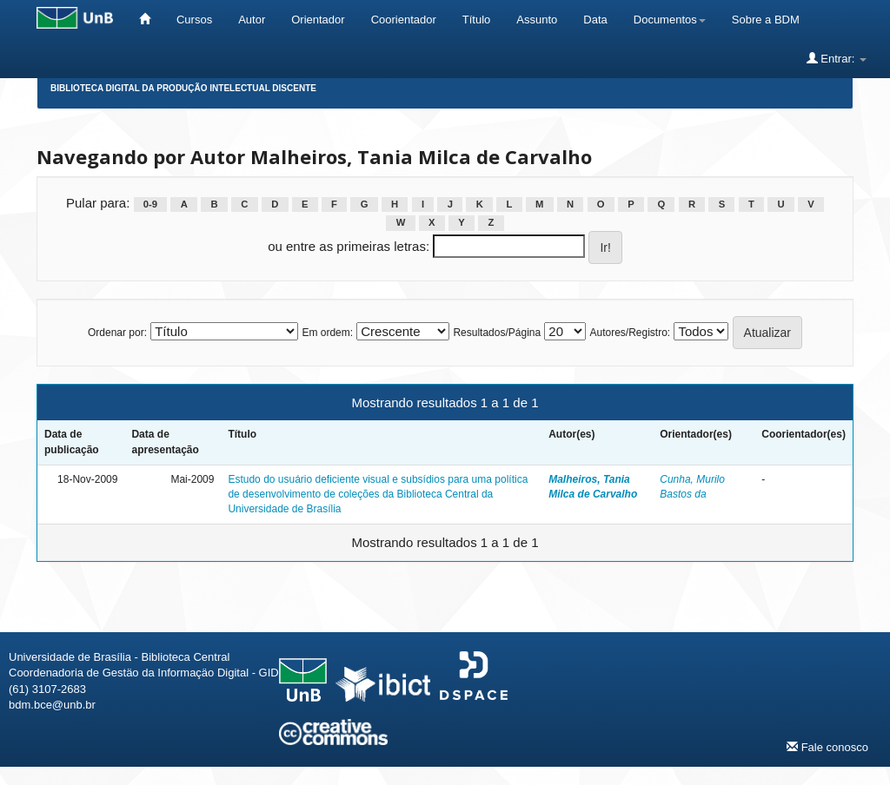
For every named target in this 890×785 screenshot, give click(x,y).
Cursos (194, 19)
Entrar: (837, 58)
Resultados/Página (497, 333)
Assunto (536, 19)
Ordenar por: (117, 333)
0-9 (150, 204)
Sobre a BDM (766, 19)
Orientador (317, 19)
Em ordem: (327, 333)
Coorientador (403, 19)
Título (476, 19)
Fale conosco (827, 747)
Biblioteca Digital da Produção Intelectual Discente (183, 88)
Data (595, 19)
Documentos (670, 19)
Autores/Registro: (629, 333)
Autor (251, 19)
